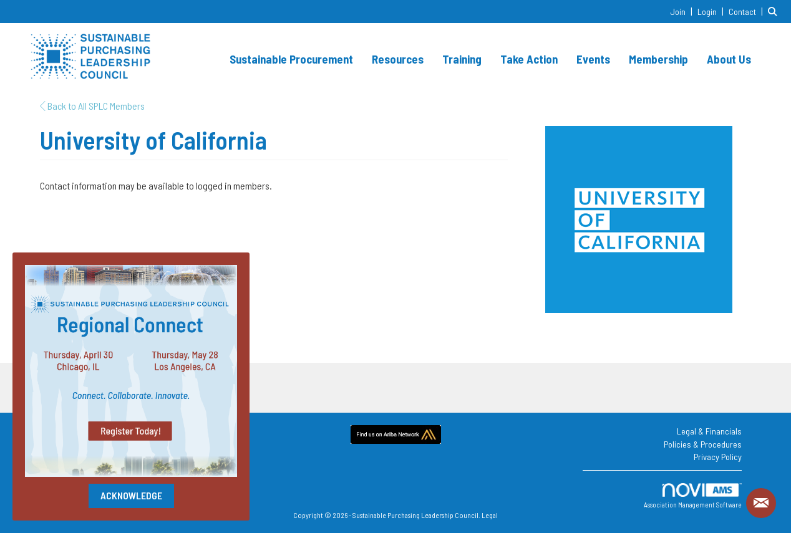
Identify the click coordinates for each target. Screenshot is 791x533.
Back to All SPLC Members (92, 106)
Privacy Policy (718, 456)
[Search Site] (775, 11)
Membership (658, 59)
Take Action (529, 59)
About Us (729, 59)
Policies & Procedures (703, 444)
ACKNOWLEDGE (131, 495)
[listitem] (683, 11)
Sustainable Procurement (291, 59)
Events (593, 59)
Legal (490, 515)
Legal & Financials (709, 431)
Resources (398, 59)
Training (462, 59)
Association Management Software (693, 496)
